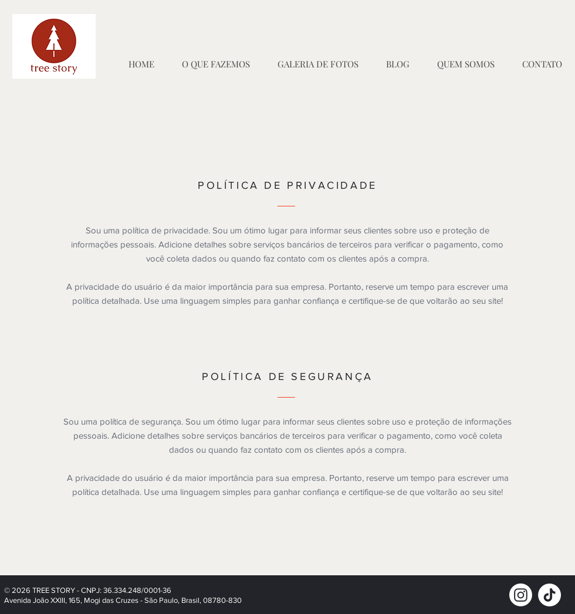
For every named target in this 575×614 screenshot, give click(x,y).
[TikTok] (549, 595)
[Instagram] (520, 595)
